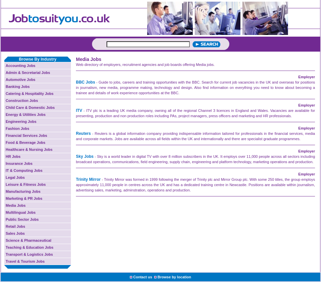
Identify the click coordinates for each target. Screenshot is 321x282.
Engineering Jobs (21, 122)
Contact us (142, 277)
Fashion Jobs (17, 129)
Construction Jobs (22, 101)
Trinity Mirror (88, 179)
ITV (79, 110)
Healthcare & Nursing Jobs (29, 149)
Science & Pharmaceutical (28, 240)
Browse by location (174, 277)
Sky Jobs (85, 156)
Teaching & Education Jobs (29, 247)
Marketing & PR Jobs (24, 198)
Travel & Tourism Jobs (25, 261)
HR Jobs (13, 156)
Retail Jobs (15, 226)
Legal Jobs (15, 177)
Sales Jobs (15, 233)
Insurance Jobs (19, 163)
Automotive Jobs (20, 80)
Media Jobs (16, 205)
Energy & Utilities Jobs (26, 115)
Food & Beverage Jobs (25, 142)
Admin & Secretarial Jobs (28, 73)
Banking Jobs (18, 87)
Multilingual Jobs (21, 212)
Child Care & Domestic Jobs (30, 108)
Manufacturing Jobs (23, 191)
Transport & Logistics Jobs (29, 254)
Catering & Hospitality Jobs (30, 94)
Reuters (83, 133)
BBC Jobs (85, 82)
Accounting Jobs (20, 66)
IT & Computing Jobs (24, 170)
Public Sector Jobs (22, 219)
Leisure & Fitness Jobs (26, 184)
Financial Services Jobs (26, 136)
